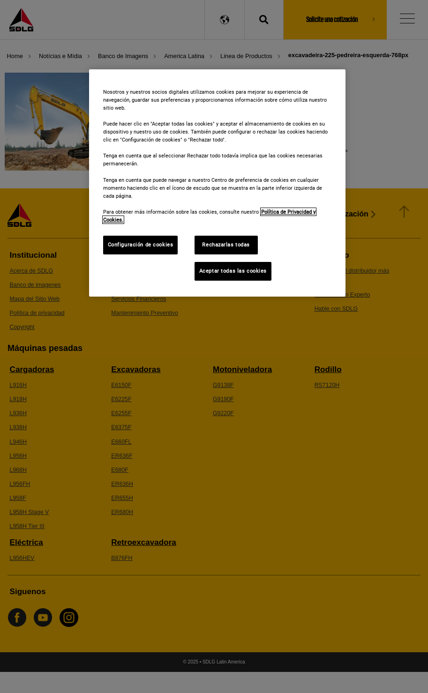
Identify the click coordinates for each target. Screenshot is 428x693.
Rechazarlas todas (226, 244)
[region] (217, 183)
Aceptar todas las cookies (233, 271)
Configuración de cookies (140, 244)
